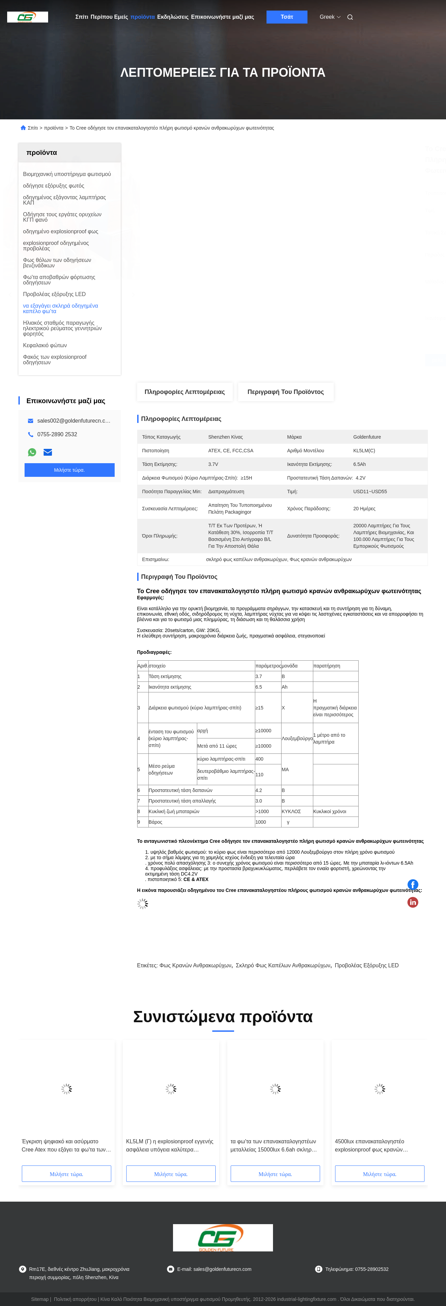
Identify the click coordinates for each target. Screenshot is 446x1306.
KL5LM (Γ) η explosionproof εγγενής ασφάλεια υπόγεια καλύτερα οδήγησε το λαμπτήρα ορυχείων (170, 1146)
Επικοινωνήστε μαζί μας (222, 17)
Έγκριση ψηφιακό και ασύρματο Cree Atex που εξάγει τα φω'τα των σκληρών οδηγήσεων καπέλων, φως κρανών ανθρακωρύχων (66, 1146)
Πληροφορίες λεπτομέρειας (185, 391)
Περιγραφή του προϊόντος (286, 391)
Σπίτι (81, 17)
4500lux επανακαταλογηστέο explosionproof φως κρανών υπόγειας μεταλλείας (369, 1146)
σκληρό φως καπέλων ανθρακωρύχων (283, 965)
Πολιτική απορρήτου (75, 1299)
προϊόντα (142, 17)
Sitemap (39, 1299)
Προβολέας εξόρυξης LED (367, 965)
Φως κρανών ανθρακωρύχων (195, 965)
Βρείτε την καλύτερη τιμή (318, 360)
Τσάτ (287, 17)
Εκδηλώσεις (173, 17)
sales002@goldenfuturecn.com (75, 421)
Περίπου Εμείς (109, 17)
